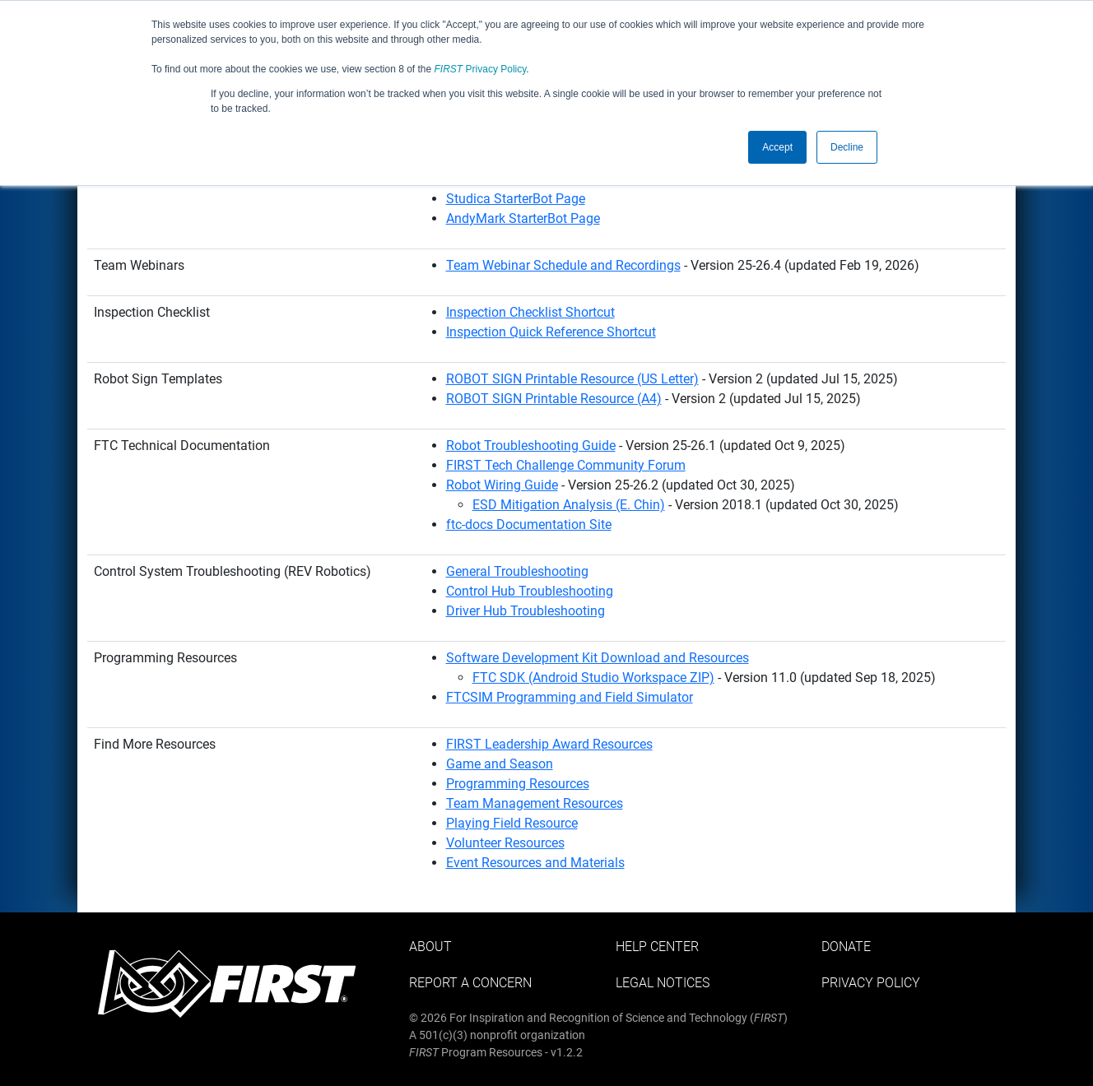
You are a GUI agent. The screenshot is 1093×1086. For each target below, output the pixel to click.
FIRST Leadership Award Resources (549, 744)
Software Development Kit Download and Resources (597, 658)
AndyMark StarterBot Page (523, 218)
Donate (846, 946)
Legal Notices (662, 983)
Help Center (657, 946)
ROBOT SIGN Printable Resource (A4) (554, 398)
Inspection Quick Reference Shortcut (551, 332)
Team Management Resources (534, 803)
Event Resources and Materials (535, 862)
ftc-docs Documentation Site (529, 524)
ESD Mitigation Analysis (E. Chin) (568, 505)
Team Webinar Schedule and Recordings (563, 265)
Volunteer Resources (505, 843)
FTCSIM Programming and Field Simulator (569, 697)
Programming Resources (517, 783)
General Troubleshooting (517, 571)
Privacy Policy (481, 69)
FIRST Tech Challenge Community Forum (566, 465)
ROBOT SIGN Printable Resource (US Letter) (572, 379)
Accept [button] (777, 147)
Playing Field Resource (512, 823)
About (430, 946)
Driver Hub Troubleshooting (525, 611)
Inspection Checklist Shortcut (530, 312)
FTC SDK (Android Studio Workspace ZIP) (593, 677)
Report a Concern (470, 983)
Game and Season (499, 764)
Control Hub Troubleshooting (529, 591)
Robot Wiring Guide (502, 485)
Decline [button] (846, 147)
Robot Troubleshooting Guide (531, 445)
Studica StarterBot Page (515, 199)
